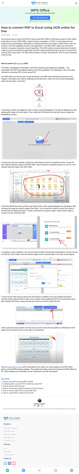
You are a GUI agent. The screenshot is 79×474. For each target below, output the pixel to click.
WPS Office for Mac (9, 431)
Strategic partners (8, 454)
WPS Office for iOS (9, 437)
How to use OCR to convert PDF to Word (17, 381)
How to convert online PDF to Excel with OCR (18, 391)
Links (5, 448)
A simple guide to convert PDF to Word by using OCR (21, 384)
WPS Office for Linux (9, 440)
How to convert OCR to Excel (12, 386)
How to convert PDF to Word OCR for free (17, 393)
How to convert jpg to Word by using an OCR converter (22, 388)
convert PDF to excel (14, 367)
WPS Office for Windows (10, 428)
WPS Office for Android (10, 434)
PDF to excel (18, 63)
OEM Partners (8, 451)
